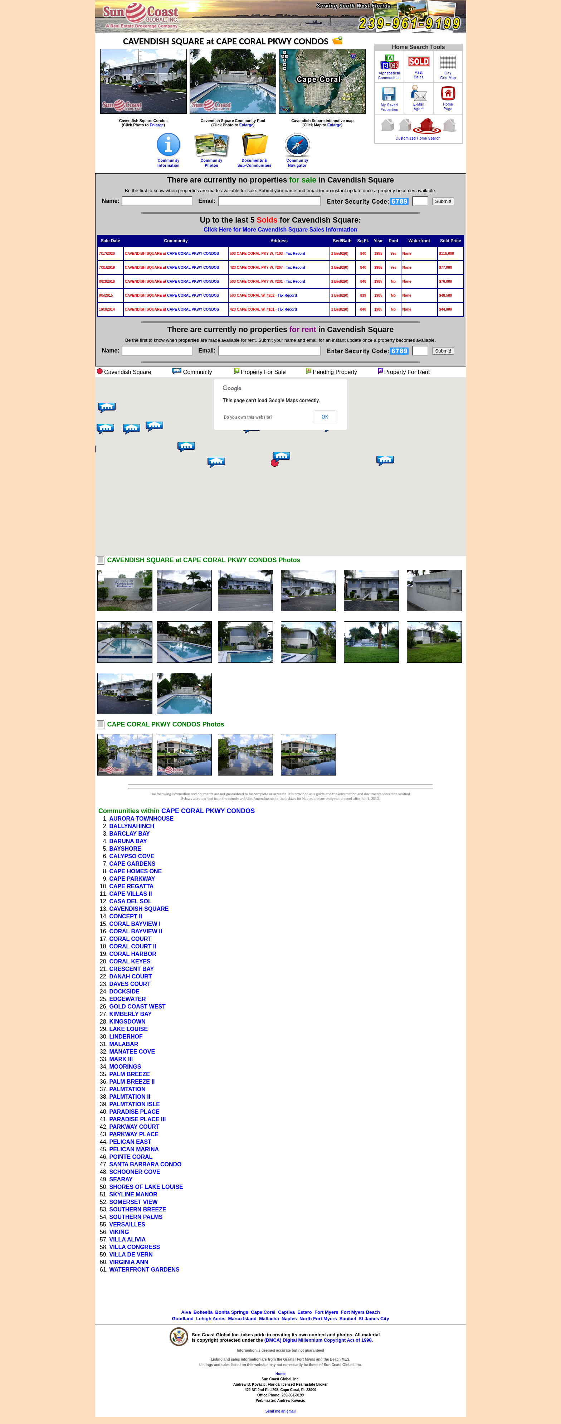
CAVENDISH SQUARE (139, 909)
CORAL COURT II (132, 946)
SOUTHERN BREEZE (137, 1209)
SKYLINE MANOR (133, 1194)
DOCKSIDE (124, 991)
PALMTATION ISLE (134, 1104)
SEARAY (121, 1179)
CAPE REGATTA (131, 886)
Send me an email (280, 1411)
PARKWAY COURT (134, 1127)
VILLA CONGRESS (134, 1247)
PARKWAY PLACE (134, 1134)
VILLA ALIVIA (127, 1239)
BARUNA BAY (128, 841)
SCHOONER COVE (134, 1172)
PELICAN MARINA (134, 1149)
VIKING (119, 1232)
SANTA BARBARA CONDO (145, 1164)
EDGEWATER (127, 999)
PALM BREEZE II (132, 1082)
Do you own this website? (248, 417)
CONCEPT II (125, 916)
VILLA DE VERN (131, 1255)
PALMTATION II (130, 1097)
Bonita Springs (231, 1312)
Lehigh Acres (210, 1318)
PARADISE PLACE (134, 1112)
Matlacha (269, 1318)
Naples (289, 1318)
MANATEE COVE (132, 1052)
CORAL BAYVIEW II (135, 931)
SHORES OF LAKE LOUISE (146, 1187)
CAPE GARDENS (132, 864)
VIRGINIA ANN (128, 1262)
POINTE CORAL (131, 1157)
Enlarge (157, 125)
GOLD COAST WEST (137, 1006)
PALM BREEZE (129, 1074)
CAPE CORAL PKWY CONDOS (193, 254)
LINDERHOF (126, 1037)
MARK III (121, 1059)
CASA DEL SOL (130, 901)
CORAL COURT (130, 939)
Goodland (183, 1318)
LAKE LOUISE (128, 1029)
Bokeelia (203, 1312)
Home (280, 1374)
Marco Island (242, 1318)
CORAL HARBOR (132, 954)
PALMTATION (127, 1089)
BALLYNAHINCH (132, 826)
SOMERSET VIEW (133, 1202)
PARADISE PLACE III (137, 1119)
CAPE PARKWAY (132, 879)
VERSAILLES (127, 1224)
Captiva (286, 1312)
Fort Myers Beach (360, 1312)
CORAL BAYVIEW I (135, 924)
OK (325, 417)
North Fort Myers (318, 1318)
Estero (304, 1312)
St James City (373, 1318)
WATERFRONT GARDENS (144, 1270)
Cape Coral (263, 1312)
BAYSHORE (125, 849)
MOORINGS (125, 1067)
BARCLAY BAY (129, 834)
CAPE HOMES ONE (135, 871)
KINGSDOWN (127, 1022)
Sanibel (348, 1318)
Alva (186, 1312)
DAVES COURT (130, 984)
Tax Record (295, 254)
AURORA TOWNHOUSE (141, 819)
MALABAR (123, 1044)
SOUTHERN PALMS (136, 1217)
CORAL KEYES (130, 961)
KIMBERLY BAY (130, 1014)
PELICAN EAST (130, 1142)
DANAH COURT (130, 976)
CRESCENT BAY (131, 969)
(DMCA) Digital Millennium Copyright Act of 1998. (318, 1340)
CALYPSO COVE (132, 856)
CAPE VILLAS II (130, 894)
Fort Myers (326, 1312)
